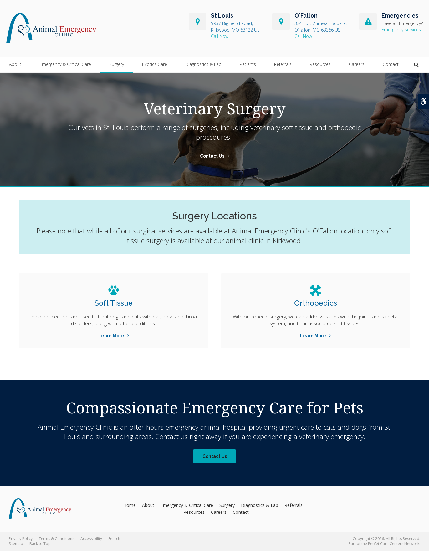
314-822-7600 (235, 36)
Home (129, 505)
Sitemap (16, 543)
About (15, 65)
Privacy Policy (21, 538)
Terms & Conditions (56, 538)
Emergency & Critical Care (65, 65)
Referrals (283, 65)
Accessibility (91, 538)
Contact (391, 65)
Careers (357, 65)
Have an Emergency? (402, 24)
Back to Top (40, 543)
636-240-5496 (320, 36)
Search (114, 538)
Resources (320, 65)
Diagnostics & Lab (203, 65)
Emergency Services (401, 30)
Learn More (111, 335)
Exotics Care (154, 65)
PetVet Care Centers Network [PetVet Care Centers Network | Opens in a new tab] (393, 543)
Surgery (116, 65)
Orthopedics (316, 303)
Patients (248, 65)
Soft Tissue (113, 303)
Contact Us (212, 155)
